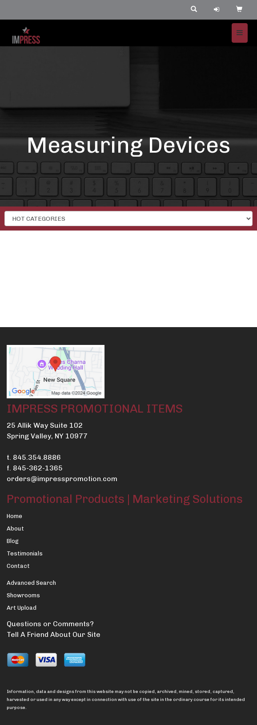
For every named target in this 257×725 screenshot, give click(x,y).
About (15, 528)
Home (14, 516)
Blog (13, 541)
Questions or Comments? (50, 624)
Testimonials (25, 553)
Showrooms (23, 595)
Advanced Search (31, 582)
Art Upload (21, 607)
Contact (18, 566)
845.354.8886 (37, 457)
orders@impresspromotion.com (62, 478)
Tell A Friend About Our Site (53, 634)
